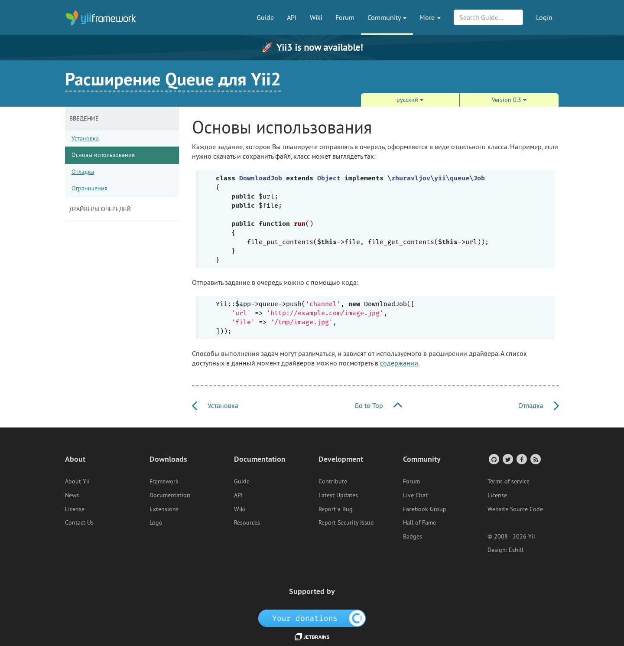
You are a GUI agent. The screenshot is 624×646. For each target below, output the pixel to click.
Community (386, 17)
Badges (412, 536)
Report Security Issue (346, 522)
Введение (84, 118)
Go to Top (378, 405)
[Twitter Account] (507, 459)
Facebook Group (424, 509)
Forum (344, 17)
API (292, 17)
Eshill (516, 550)
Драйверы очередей (100, 209)
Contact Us (79, 522)
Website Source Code (515, 509)
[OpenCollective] (312, 618)
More (430, 17)
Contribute (332, 481)
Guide (265, 17)
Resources (247, 522)
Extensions (164, 509)
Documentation (170, 495)
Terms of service (509, 481)
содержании (399, 363)
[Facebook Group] (521, 459)
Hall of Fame (419, 522)
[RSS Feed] (535, 459)
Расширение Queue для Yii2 (173, 79)
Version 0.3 (509, 100)
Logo (156, 522)
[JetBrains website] (312, 636)
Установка (85, 138)
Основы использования (103, 155)
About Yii (77, 481)
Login (544, 17)
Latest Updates (338, 495)
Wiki (316, 17)
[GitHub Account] (493, 459)
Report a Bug (335, 509)
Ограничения (89, 188)
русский (409, 100)
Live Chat (415, 495)
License (74, 509)
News (72, 495)
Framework (164, 481)
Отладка (83, 172)
